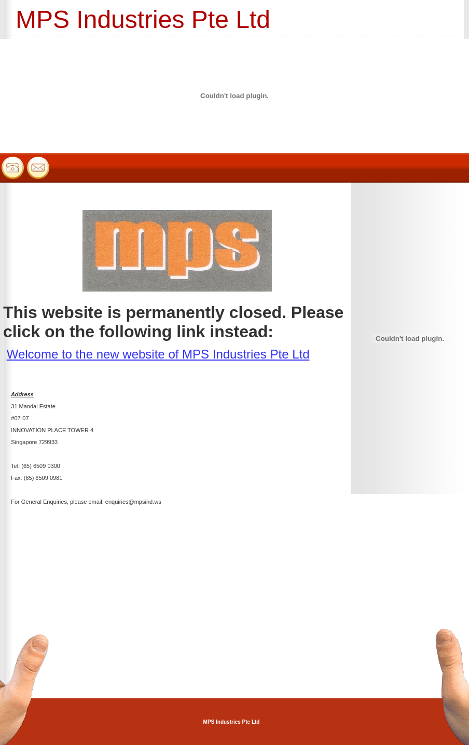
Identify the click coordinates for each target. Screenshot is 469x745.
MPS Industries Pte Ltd (231, 722)
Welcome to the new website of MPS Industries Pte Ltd (158, 354)
